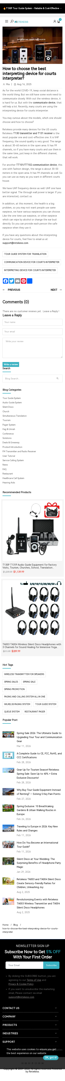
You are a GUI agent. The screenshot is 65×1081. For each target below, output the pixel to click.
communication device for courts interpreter (31, 262)
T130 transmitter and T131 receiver (33, 133)
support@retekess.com (15, 243)
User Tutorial (9, 456)
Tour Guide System (12, 398)
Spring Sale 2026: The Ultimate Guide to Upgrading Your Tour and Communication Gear (39, 737)
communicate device (44, 102)
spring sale (29, 682)
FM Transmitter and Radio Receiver (19, 451)
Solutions (7, 438)
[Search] (29, 378)
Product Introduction (12, 447)
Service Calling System (13, 460)
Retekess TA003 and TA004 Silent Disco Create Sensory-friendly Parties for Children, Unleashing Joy (39, 883)
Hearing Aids (9, 483)
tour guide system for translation (25, 254)
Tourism (7, 420)
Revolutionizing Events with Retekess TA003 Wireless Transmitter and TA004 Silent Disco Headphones (38, 903)
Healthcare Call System (13, 478)
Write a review (11, 364)
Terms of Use (34, 980)
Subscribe (51, 965)
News (5, 465)
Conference (8, 434)
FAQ (5, 469)
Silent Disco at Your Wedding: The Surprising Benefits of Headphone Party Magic (39, 863)
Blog (15, 925)
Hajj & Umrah (9, 429)
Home (5, 925)
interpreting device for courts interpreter (30, 270)
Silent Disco (8, 407)
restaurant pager (35, 712)
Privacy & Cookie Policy (21, 984)
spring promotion (14, 689)
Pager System (9, 425)
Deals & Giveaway (11, 442)
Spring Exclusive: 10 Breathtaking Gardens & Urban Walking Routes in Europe (36, 810)
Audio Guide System (12, 402)
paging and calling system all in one (24, 697)
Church (6, 411)
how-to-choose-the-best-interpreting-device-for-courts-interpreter (30, 930)
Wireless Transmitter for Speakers (24, 674)
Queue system (12, 712)
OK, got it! (51, 1057)
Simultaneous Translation (15, 416)
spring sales (11, 682)
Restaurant (8, 474)
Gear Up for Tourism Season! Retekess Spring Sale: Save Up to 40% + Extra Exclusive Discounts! (38, 773)
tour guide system (45, 704)
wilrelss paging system (17, 704)
